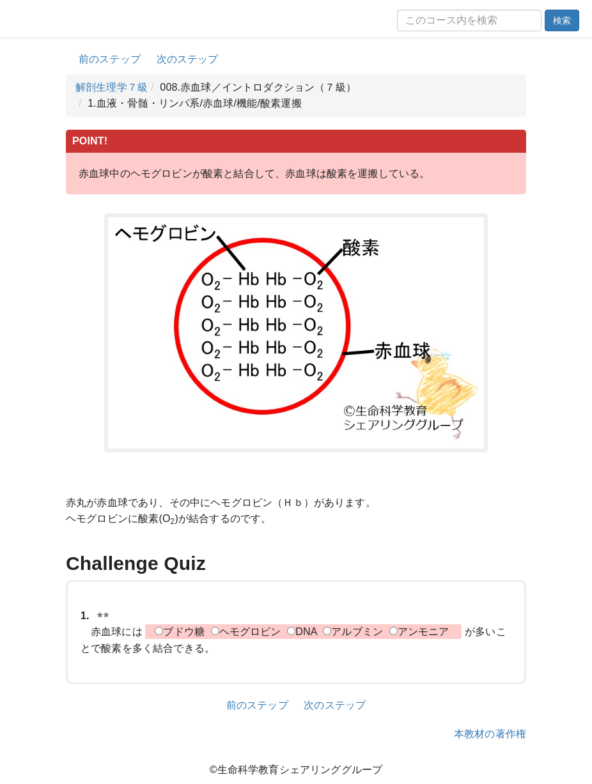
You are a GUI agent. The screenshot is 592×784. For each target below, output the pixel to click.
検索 (562, 20)
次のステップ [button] (188, 59)
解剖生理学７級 (111, 87)
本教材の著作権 (490, 733)
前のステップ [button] (110, 59)
